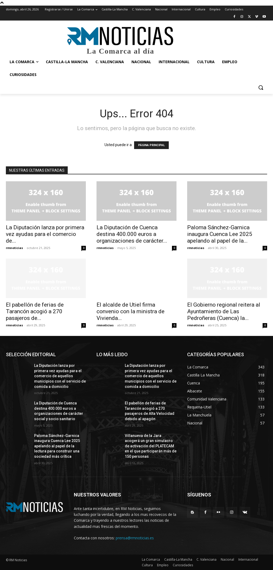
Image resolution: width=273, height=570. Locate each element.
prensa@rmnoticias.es (135, 537)
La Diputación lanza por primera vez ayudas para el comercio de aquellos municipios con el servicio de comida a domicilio (60, 375)
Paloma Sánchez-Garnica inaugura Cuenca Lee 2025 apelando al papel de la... (219, 234)
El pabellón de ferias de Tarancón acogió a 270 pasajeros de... (35, 311)
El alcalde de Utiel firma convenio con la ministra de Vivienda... (130, 311)
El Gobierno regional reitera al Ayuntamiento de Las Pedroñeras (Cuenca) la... (223, 311)
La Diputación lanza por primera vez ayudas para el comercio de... (45, 234)
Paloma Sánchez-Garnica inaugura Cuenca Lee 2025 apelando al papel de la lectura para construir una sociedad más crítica (57, 446)
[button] (260, 87)
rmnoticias (14, 248)
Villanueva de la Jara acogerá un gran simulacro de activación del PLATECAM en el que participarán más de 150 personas (150, 446)
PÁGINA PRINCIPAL (151, 145)
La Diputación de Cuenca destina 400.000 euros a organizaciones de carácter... (132, 234)
